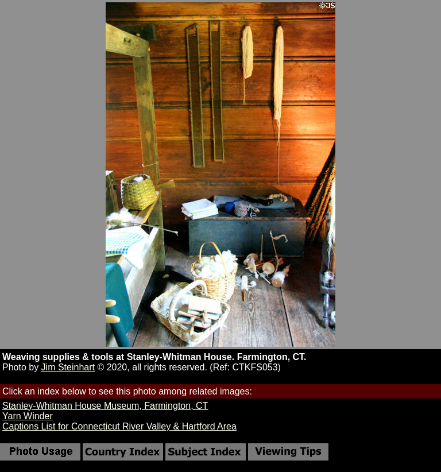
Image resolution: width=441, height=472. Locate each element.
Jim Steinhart (68, 367)
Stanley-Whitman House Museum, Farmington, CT (105, 406)
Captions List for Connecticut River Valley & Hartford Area (119, 426)
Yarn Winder (27, 416)
